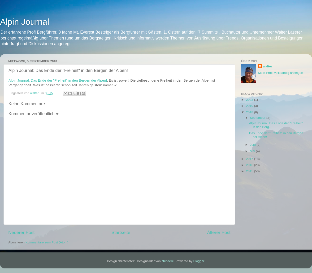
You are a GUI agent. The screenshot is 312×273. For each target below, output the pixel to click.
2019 (250, 106)
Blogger (198, 261)
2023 (250, 99)
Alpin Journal (24, 22)
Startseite (120, 232)
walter (267, 66)
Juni (253, 144)
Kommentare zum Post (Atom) (47, 242)
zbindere (168, 261)
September (258, 117)
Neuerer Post (21, 232)
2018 (250, 112)
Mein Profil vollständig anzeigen (280, 73)
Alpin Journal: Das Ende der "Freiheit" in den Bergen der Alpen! (58, 80)
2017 (250, 159)
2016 (250, 165)
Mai (253, 151)
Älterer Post (218, 232)
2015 (250, 171)
